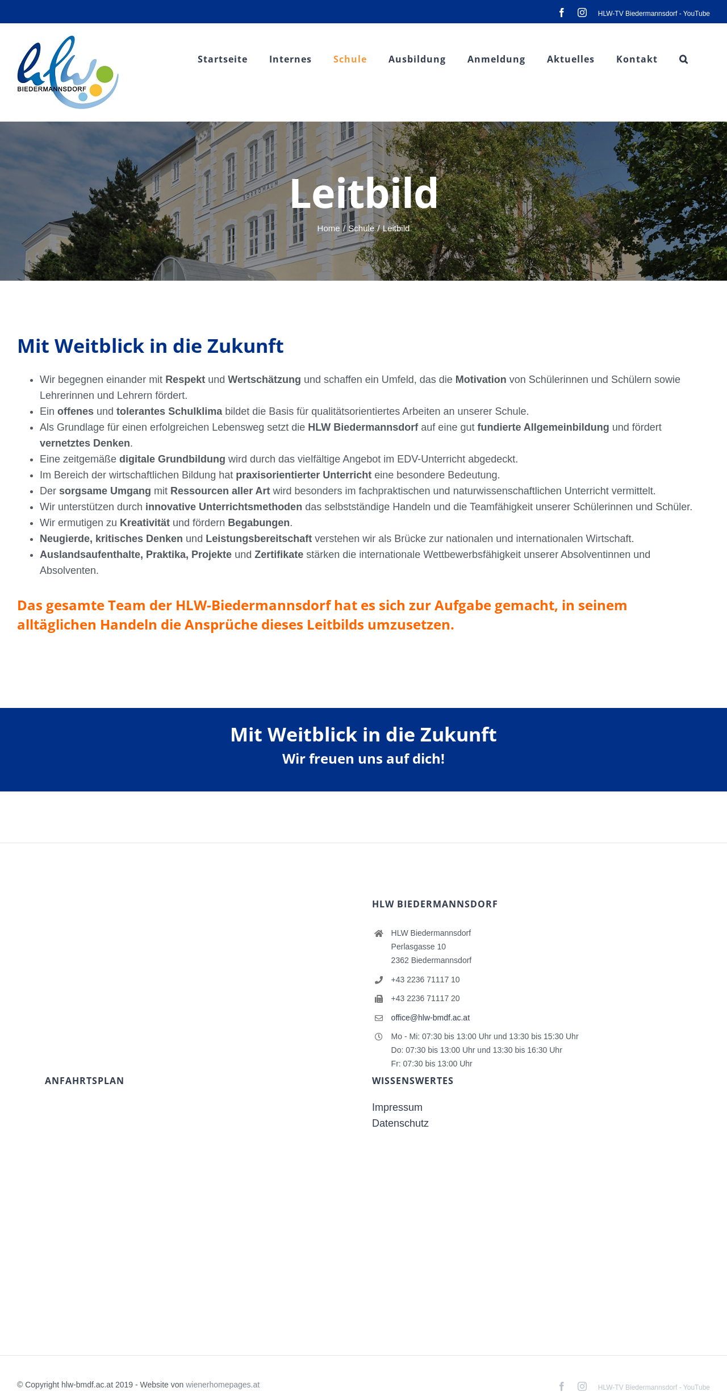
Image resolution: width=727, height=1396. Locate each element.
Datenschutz (400, 1123)
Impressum (397, 1107)
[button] (683, 59)
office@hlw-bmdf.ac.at (430, 1017)
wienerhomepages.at (223, 1384)
